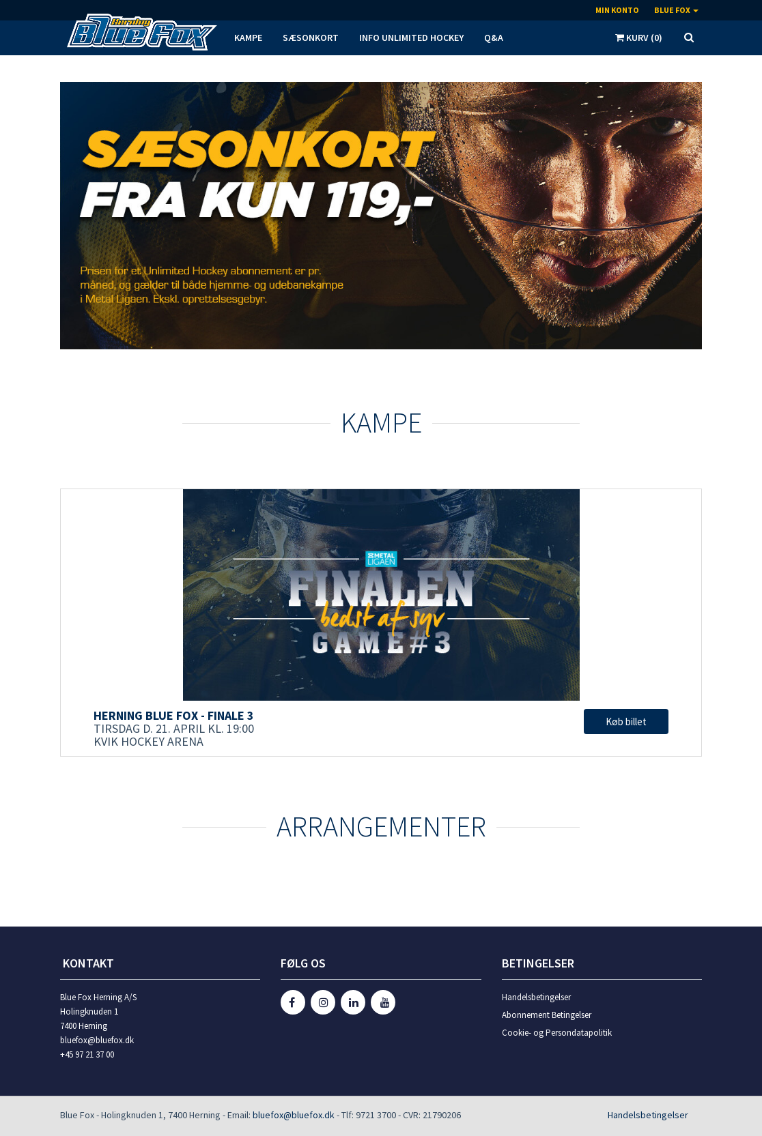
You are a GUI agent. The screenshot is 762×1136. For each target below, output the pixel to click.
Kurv (638, 37)
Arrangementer (381, 826)
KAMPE (381, 422)
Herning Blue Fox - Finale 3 (174, 715)
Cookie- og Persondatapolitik (557, 1032)
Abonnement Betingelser (546, 1015)
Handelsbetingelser (536, 997)
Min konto (617, 10)
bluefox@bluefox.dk (294, 1115)
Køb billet (626, 721)
